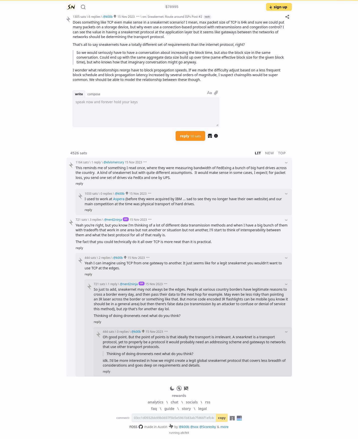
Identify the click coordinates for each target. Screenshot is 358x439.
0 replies (106, 193)
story (186, 408)
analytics (155, 401)
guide (169, 408)
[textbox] (145, 112)
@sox (194, 426)
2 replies (104, 258)
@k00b (184, 426)
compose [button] (93, 94)
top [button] (282, 152)
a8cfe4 (184, 432)
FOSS (136, 426)
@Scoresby (207, 426)
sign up (278, 6)
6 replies (94, 17)
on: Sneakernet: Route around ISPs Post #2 (172, 17)
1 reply (96, 162)
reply (190, 135)
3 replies (95, 219)
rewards (179, 395)
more (224, 426)
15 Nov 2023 (126, 17)
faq (154, 408)
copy (221, 417)
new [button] (269, 152)
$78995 (171, 7)
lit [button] (258, 152)
